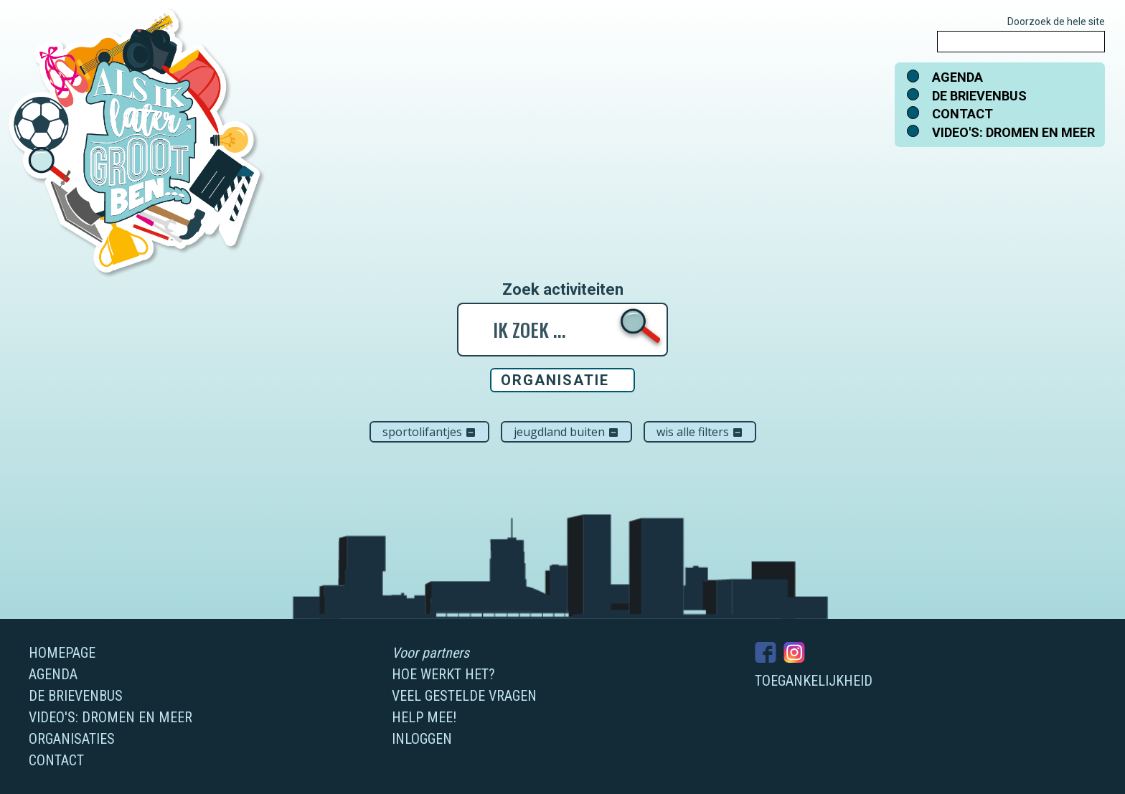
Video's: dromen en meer (1013, 132)
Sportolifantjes (429, 432)
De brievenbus (979, 95)
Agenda (957, 77)
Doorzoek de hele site (1056, 21)
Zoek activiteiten (562, 289)
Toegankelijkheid (813, 680)
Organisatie (555, 380)
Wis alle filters (699, 432)
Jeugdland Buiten (566, 432)
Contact (962, 113)
